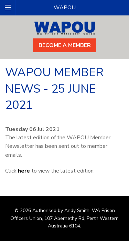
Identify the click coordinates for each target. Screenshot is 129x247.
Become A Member (65, 45)
